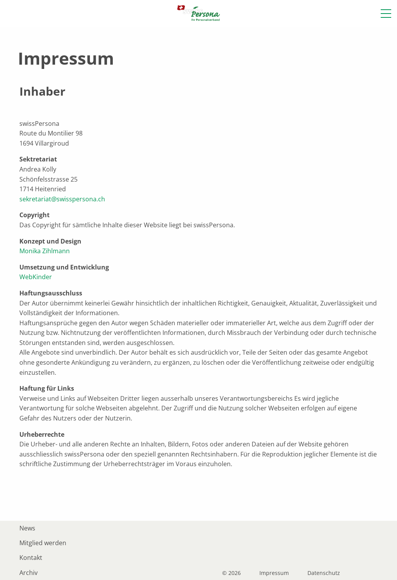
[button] (386, 13)
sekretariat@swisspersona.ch (62, 199)
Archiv (28, 572)
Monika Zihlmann (44, 251)
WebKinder (35, 277)
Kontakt (30, 557)
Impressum (274, 573)
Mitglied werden (42, 543)
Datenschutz (323, 573)
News (27, 528)
